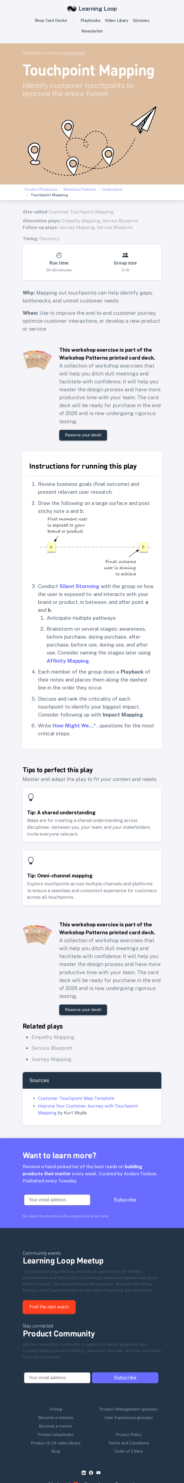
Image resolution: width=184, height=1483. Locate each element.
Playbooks (90, 20)
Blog (55, 1451)
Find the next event (49, 1306)
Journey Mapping (77, 227)
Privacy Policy (128, 1434)
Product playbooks (55, 1434)
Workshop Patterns (79, 189)
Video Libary (116, 20)
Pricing (55, 1409)
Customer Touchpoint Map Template (76, 1098)
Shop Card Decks (51, 20)
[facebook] (92, 1472)
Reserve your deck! (83, 435)
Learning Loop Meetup (63, 1260)
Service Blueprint (120, 221)
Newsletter (92, 31)
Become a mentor (56, 1426)
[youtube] (99, 1472)
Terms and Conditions (128, 1443)
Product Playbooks (41, 189)
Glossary (141, 20)
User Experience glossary (128, 1417)
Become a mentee (55, 1417)
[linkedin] (85, 1472)
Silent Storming (79, 586)
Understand (74, 53)
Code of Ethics (128, 1451)
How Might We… (73, 726)
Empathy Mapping (81, 221)
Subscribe (125, 1200)
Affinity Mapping (68, 661)
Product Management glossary (128, 1409)
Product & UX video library (56, 1443)
